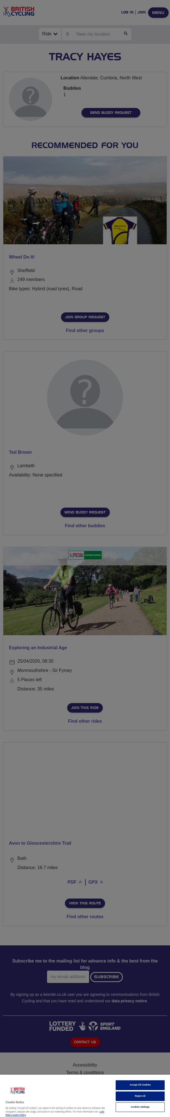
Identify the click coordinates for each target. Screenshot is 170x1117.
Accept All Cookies (140, 1085)
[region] (85, 1096)
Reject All (140, 1096)
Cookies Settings (140, 1107)
